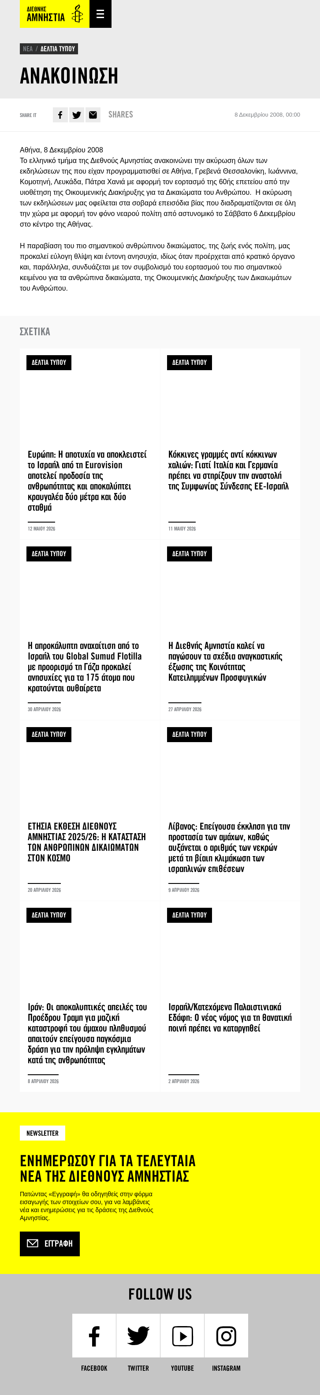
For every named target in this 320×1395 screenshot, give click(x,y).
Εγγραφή (50, 1244)
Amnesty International (54, 14)
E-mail (93, 114)
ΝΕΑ (28, 49)
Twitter (76, 114)
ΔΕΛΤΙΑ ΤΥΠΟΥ (58, 49)
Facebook (60, 114)
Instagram (226, 1368)
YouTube (182, 1368)
